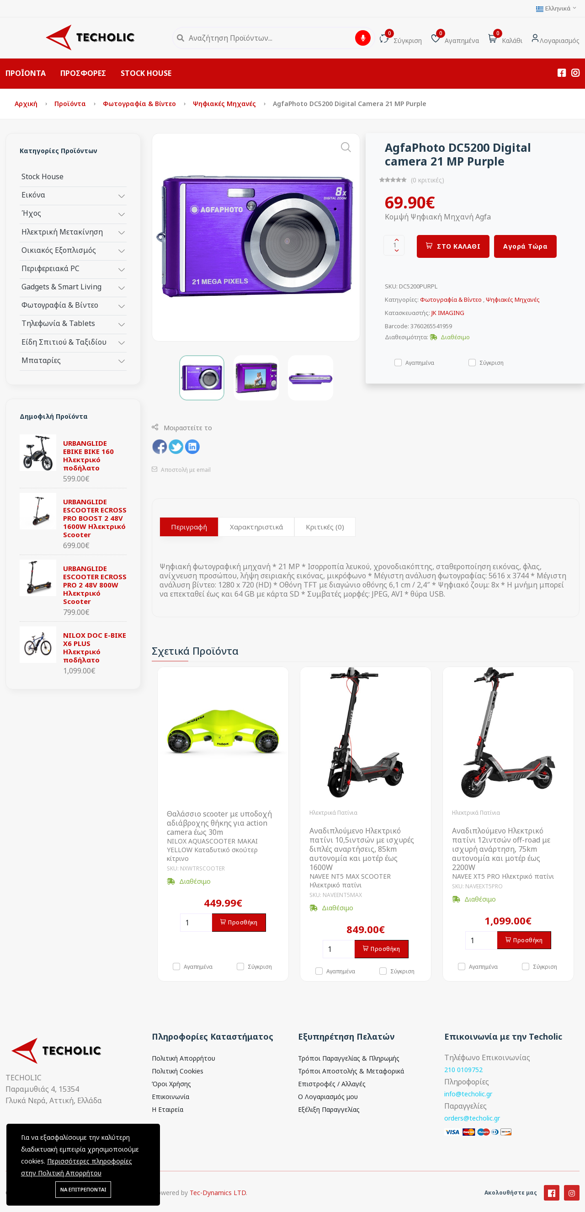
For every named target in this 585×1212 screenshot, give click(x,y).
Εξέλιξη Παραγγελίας (329, 1109)
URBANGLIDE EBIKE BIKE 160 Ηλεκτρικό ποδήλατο (88, 455)
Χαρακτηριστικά (256, 526)
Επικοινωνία (170, 1096)
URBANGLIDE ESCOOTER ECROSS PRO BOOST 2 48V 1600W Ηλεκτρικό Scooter (95, 518)
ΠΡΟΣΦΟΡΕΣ (83, 73)
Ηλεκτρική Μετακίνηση (62, 231)
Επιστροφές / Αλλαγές (332, 1083)
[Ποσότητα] (196, 922)
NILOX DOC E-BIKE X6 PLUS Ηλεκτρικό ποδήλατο (94, 647)
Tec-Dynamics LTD (218, 1202)
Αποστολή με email (181, 470)
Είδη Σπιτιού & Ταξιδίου (63, 342)
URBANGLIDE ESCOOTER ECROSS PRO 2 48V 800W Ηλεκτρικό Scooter (95, 585)
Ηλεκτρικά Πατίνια (333, 813)
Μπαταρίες (41, 360)
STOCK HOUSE (146, 73)
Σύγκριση (491, 362)
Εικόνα (33, 194)
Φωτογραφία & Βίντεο (140, 103)
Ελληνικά (556, 8)
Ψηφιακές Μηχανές (225, 103)
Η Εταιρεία (167, 1109)
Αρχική (27, 103)
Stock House (42, 176)
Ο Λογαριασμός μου (328, 1096)
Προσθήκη (239, 922)
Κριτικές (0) (325, 526)
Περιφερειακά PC (50, 268)
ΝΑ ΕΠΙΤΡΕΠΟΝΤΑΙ (83, 1189)
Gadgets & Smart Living (61, 286)
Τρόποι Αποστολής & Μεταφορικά (351, 1071)
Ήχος (31, 213)
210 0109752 (463, 1069)
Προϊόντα (71, 103)
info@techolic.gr (468, 1093)
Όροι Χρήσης (171, 1083)
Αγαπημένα (419, 362)
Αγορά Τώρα (525, 246)
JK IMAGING (447, 313)
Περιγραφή (189, 526)
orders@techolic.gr (472, 1118)
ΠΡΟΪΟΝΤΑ (25, 73)
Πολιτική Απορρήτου (183, 1058)
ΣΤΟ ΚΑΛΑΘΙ (453, 246)
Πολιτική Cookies (177, 1071)
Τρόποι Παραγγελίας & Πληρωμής (348, 1058)
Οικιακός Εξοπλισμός (58, 250)
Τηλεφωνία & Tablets (58, 323)
